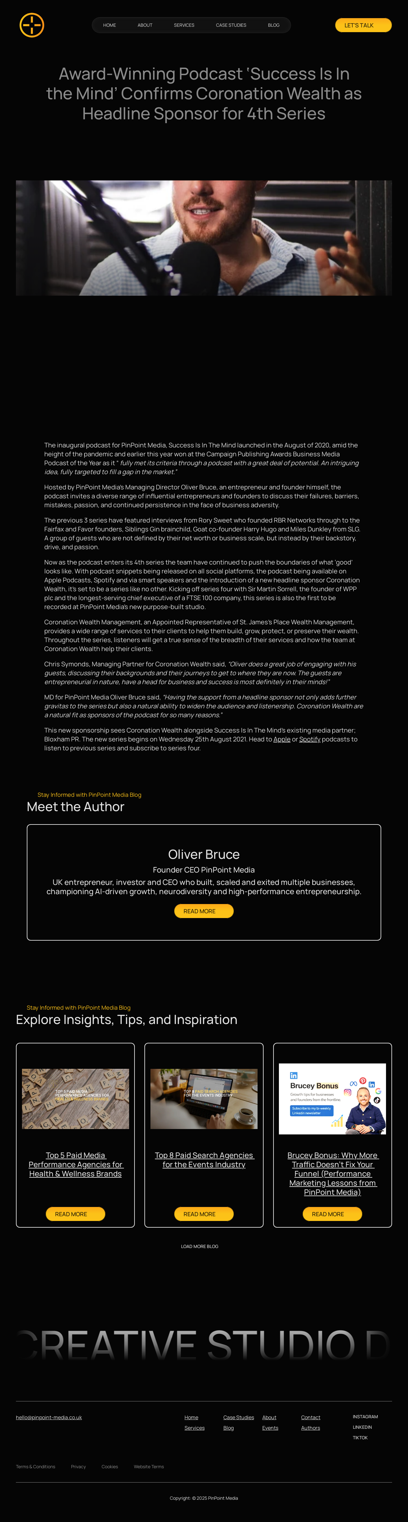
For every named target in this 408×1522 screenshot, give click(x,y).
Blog (228, 1427)
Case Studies (238, 1417)
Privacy (78, 1466)
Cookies (110, 1466)
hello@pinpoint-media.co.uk (49, 1417)
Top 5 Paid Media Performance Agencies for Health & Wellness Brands (76, 1164)
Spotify (310, 739)
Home (191, 1417)
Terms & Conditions (35, 1466)
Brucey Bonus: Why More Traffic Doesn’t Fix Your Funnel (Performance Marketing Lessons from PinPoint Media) (333, 1173)
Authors (310, 1427)
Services (195, 1427)
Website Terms (149, 1466)
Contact (310, 1417)
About (269, 1417)
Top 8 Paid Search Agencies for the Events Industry (205, 1159)
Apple (282, 739)
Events (270, 1427)
